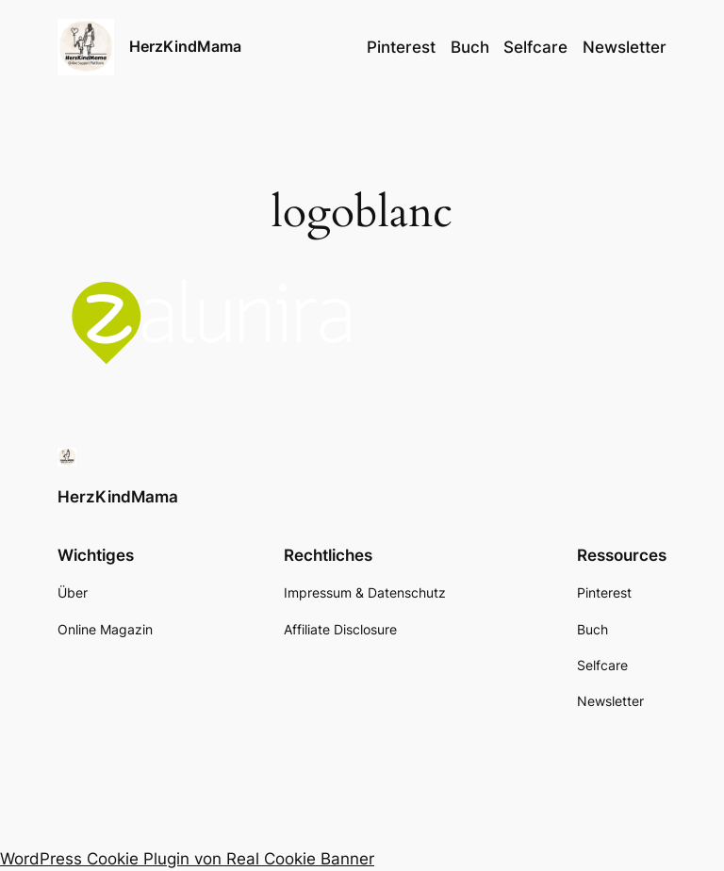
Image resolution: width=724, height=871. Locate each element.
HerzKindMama (185, 46)
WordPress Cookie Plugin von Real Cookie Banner (187, 858)
